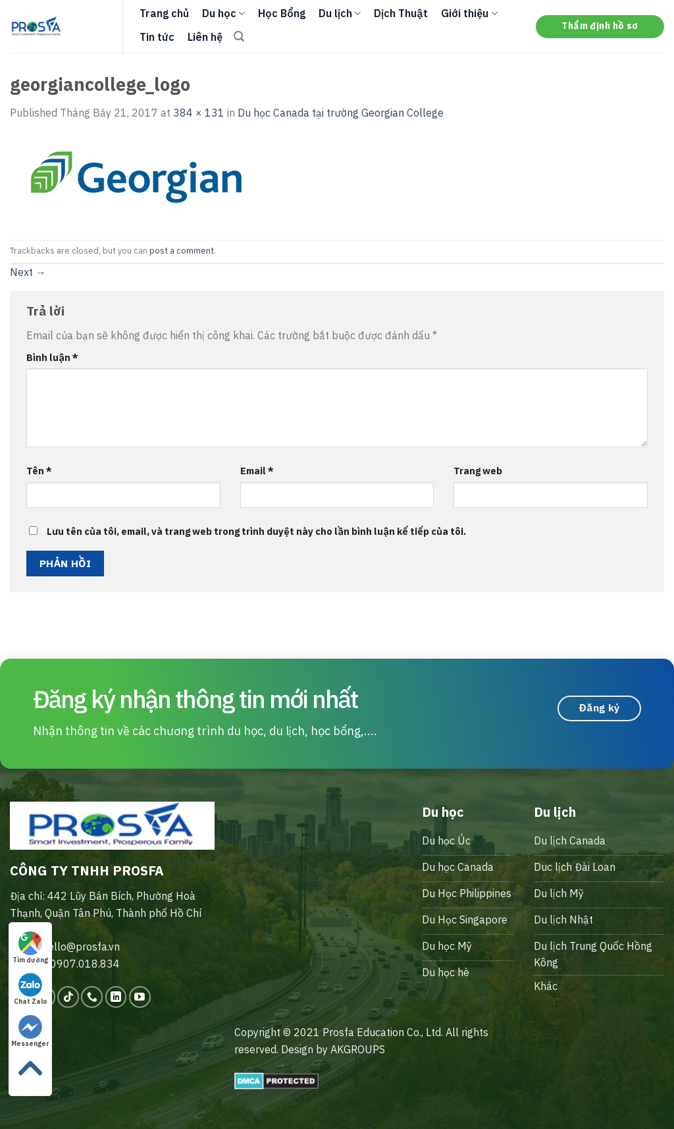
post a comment (181, 250)
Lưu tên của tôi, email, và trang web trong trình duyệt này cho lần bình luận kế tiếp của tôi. (256, 531)
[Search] (239, 36)
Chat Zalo (30, 989)
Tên (39, 470)
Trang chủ (164, 13)
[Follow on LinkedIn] (116, 997)
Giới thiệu (469, 13)
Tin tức (157, 36)
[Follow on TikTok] (68, 997)
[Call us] (92, 997)
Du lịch (340, 13)
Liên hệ (205, 36)
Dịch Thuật (401, 13)
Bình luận (52, 357)
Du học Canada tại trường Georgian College (341, 112)
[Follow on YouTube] (140, 997)
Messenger (30, 1031)
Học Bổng (281, 13)
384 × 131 (198, 112)
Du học (223, 13)
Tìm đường (30, 947)
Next (28, 272)
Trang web (478, 470)
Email (257, 470)
